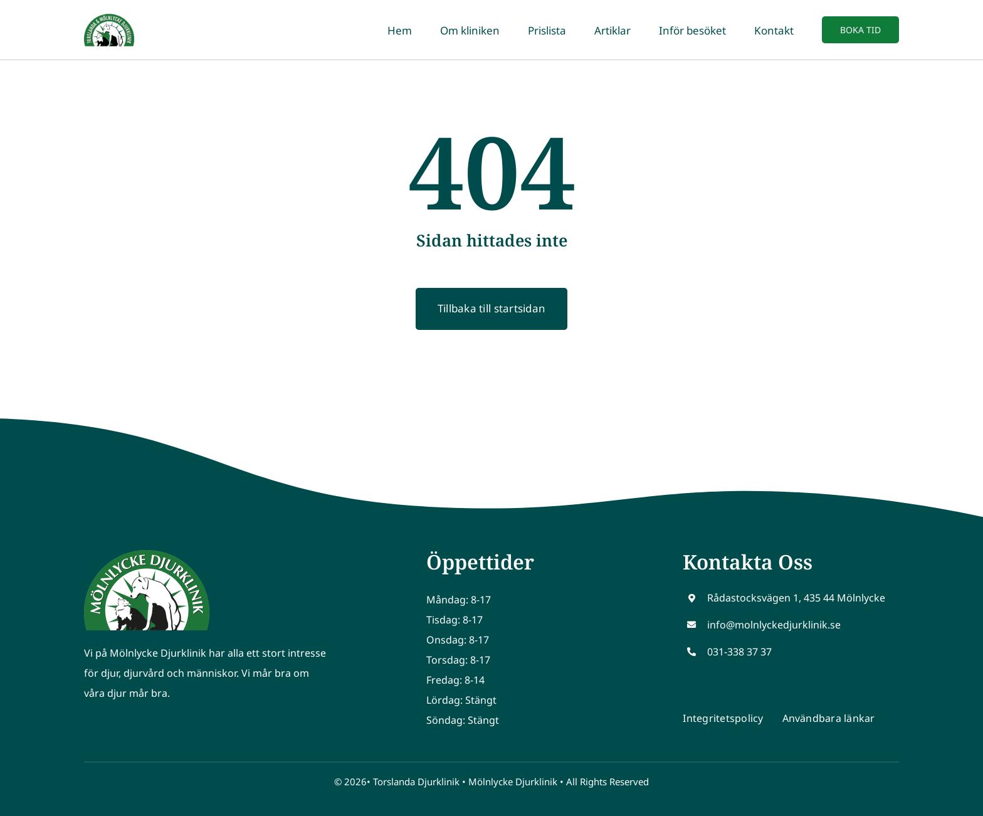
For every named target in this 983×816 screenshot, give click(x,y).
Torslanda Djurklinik (416, 781)
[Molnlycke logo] (146, 555)
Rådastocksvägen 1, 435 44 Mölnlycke (796, 598)
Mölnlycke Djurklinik (512, 781)
